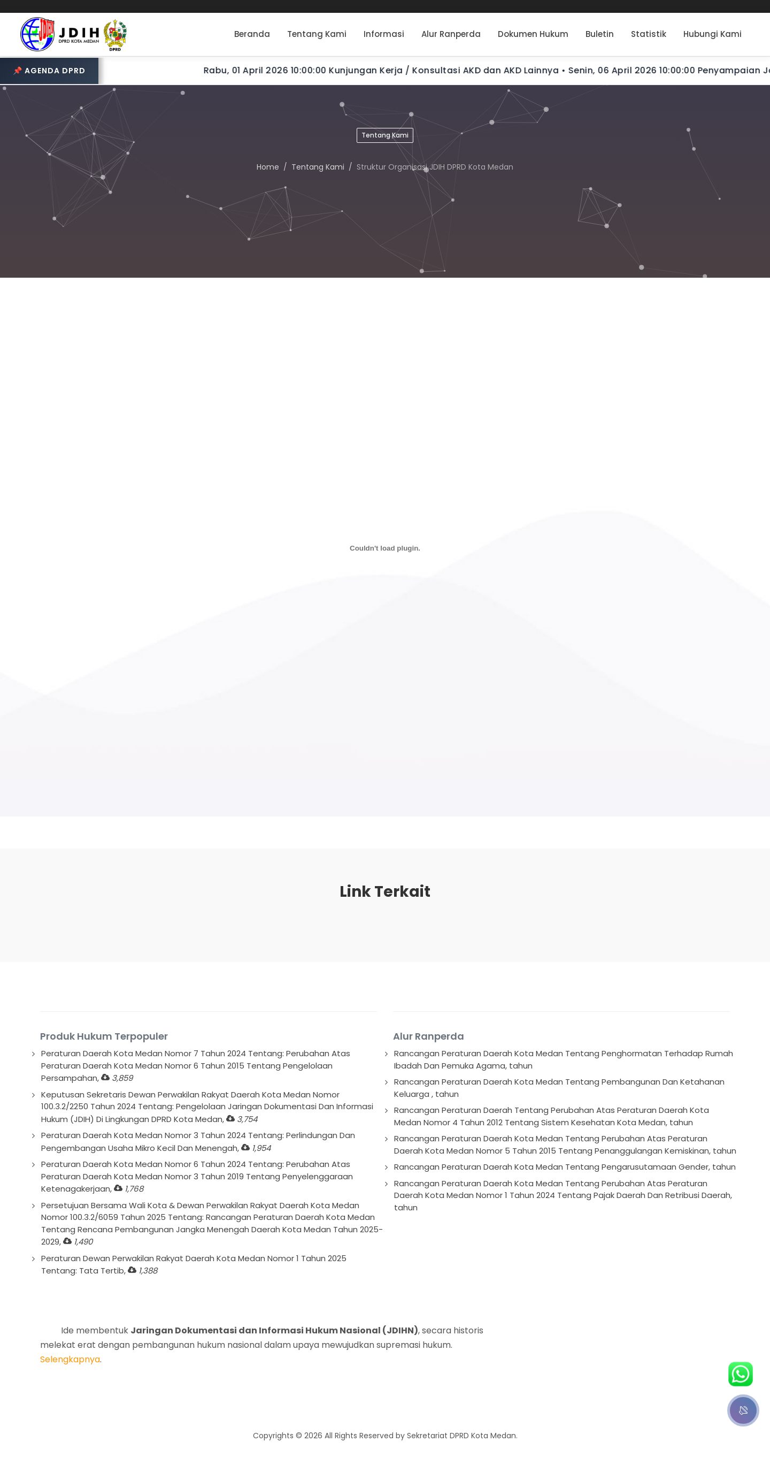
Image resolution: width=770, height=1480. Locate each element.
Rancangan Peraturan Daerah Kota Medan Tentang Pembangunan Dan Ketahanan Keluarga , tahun (559, 1088)
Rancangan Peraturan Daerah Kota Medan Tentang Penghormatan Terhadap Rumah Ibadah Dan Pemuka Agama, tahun (563, 1059)
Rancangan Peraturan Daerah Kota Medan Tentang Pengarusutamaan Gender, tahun (565, 1166)
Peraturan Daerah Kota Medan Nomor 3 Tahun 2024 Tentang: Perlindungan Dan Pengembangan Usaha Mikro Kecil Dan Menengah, (198, 1142)
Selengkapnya (70, 1359)
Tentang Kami (317, 167)
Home (268, 167)
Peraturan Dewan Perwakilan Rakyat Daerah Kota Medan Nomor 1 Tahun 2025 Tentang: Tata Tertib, (193, 1265)
